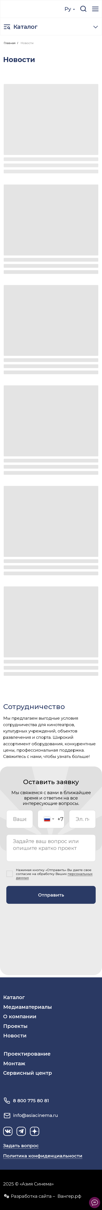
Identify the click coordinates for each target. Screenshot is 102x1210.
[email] (82, 819)
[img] (27, 9)
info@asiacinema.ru (35, 1115)
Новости (27, 43)
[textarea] (50, 848)
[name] (19, 819)
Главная (9, 43)
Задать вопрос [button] (21, 1145)
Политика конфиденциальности (42, 1156)
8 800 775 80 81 (31, 1100)
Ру (67, 9)
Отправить (51, 895)
